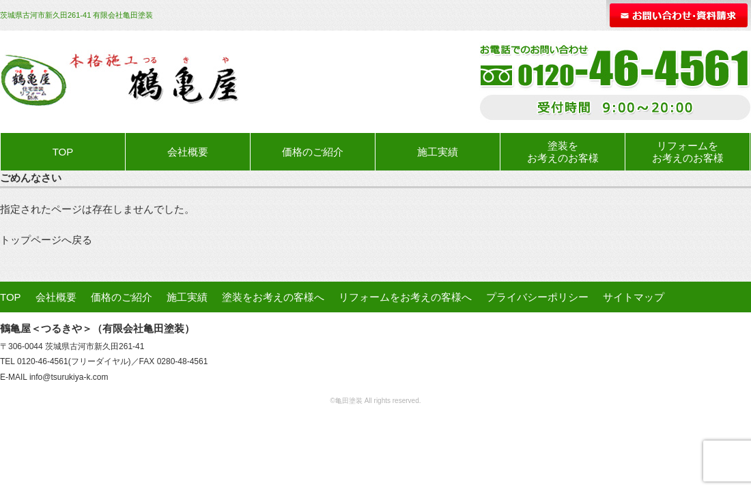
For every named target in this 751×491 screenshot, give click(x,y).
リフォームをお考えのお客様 (688, 152)
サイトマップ (633, 297)
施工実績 (437, 152)
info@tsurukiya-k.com (69, 377)
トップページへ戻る (46, 240)
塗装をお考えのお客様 (563, 152)
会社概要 (187, 152)
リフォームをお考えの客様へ (405, 297)
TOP (63, 152)
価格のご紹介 (312, 152)
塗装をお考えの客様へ (273, 297)
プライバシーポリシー (537, 297)
